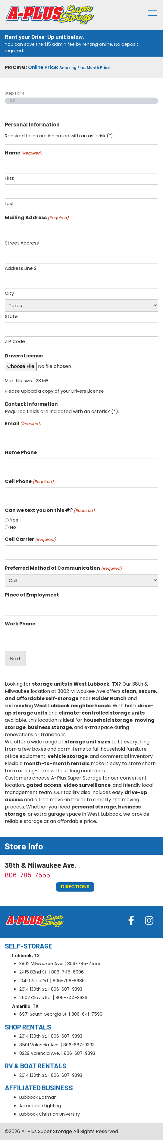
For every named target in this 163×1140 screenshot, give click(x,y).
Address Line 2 (20, 268)
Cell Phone (29, 481)
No (13, 527)
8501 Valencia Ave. (39, 1045)
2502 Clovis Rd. (35, 998)
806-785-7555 (27, 875)
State (11, 316)
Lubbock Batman (38, 1097)
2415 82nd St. (33, 972)
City (9, 293)
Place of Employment (32, 594)
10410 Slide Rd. (34, 981)
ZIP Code (15, 341)
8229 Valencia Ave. (39, 1053)
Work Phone (20, 623)
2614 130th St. (33, 989)
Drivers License (24, 355)
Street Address (22, 243)
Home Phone (21, 452)
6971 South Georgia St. (43, 1014)
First (9, 178)
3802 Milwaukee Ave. (41, 964)
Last (9, 203)
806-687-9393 (66, 989)
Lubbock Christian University (49, 1114)
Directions (75, 886)
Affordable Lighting (40, 1106)
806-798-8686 (69, 981)
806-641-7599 (86, 1014)
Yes (14, 520)
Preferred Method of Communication (63, 568)
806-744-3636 (71, 998)
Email (23, 423)
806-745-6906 (67, 972)
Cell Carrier (30, 539)
